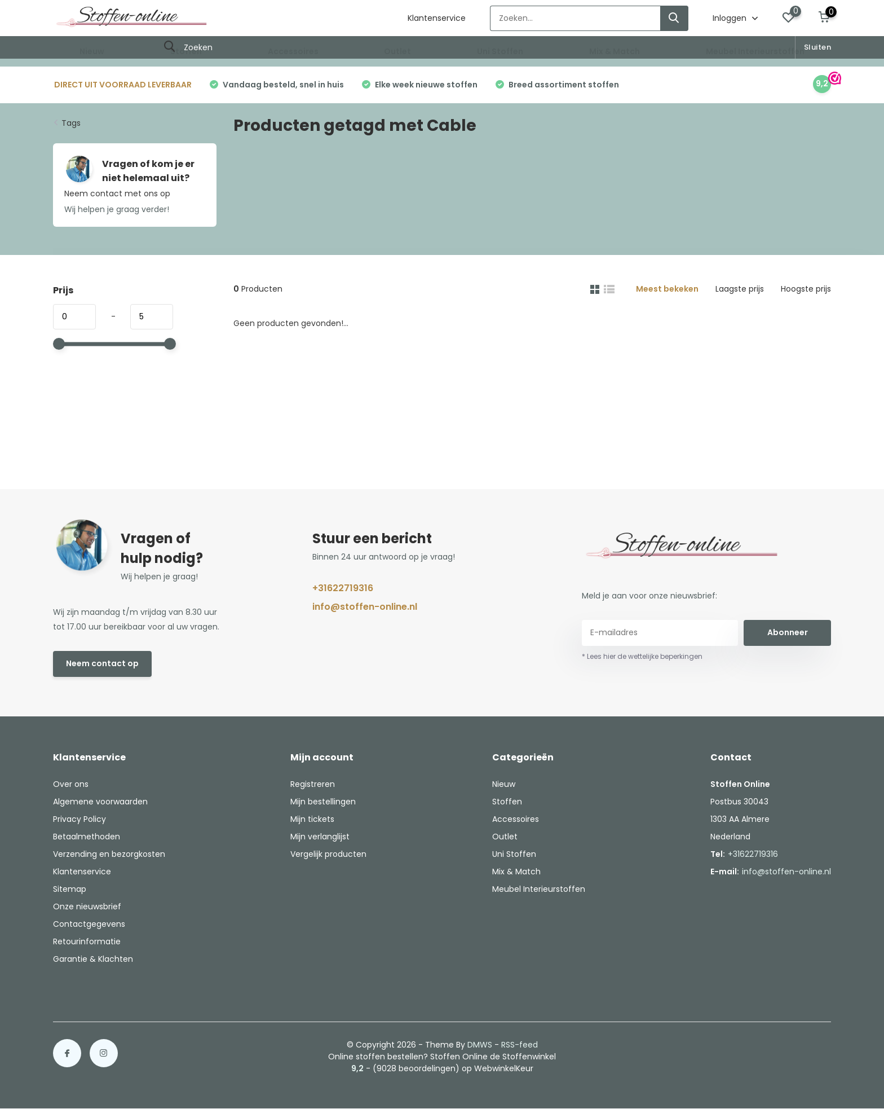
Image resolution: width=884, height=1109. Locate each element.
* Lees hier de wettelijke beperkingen (642, 656)
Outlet (397, 51)
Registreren (312, 784)
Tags (71, 123)
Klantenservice (437, 18)
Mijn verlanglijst (320, 836)
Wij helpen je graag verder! (116, 209)
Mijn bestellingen (323, 801)
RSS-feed (519, 1044)
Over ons (71, 784)
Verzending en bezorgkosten (109, 854)
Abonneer (787, 632)
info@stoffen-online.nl (364, 606)
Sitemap (69, 889)
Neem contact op (102, 663)
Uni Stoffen (500, 51)
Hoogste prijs (806, 288)
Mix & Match (614, 51)
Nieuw (91, 51)
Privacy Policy (79, 819)
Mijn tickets (312, 819)
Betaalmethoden (86, 836)
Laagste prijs (739, 288)
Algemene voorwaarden (100, 801)
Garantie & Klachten (93, 959)
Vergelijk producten (328, 854)
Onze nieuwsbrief (87, 906)
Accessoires (293, 51)
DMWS (479, 1044)
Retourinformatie (87, 941)
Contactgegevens (89, 924)
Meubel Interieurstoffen (755, 51)
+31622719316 (342, 588)
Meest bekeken (667, 288)
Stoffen (186, 51)
